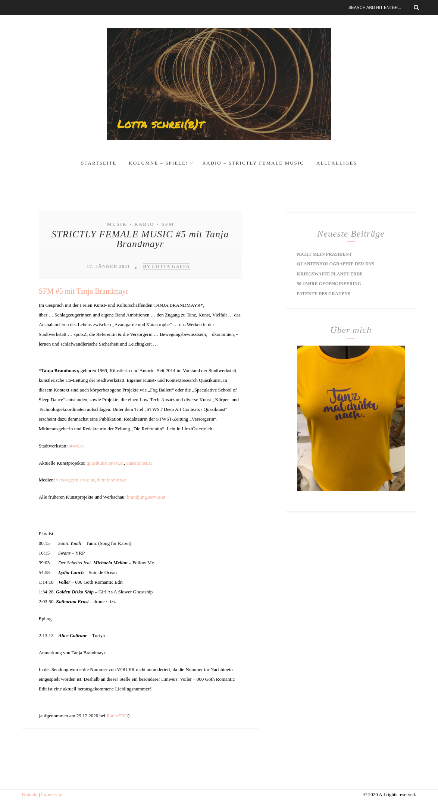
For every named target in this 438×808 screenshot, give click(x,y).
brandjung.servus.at (146, 496)
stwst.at (76, 445)
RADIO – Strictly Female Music (253, 163)
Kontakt (30, 793)
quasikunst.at (138, 462)
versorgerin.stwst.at (75, 479)
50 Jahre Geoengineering (329, 283)
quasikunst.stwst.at (105, 462)
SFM (168, 224)
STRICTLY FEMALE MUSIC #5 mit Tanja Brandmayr (140, 239)
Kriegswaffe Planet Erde (330, 273)
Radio (144, 224)
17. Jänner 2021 (108, 266)
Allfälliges (336, 163)
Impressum (52, 793)
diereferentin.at (111, 479)
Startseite (98, 163)
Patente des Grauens (323, 293)
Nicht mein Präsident (324, 254)
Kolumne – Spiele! (158, 163)
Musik (117, 224)
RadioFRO (117, 715)
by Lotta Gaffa (166, 266)
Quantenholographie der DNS (335, 263)
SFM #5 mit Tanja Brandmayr (83, 291)
